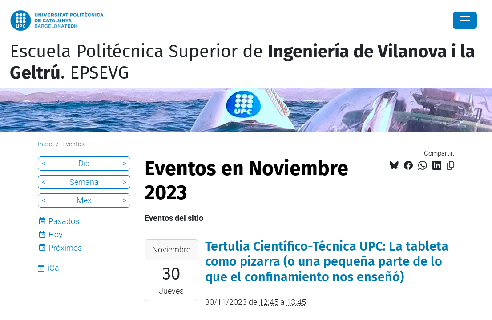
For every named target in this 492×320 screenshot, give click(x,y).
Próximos (65, 247)
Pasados (63, 221)
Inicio (45, 144)
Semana (84, 182)
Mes (84, 200)
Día (84, 163)
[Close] (465, 20)
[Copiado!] (450, 165)
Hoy (55, 234)
